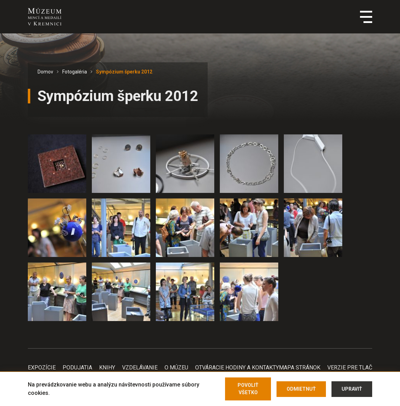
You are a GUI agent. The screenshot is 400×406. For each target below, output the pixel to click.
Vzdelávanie (140, 367)
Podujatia (77, 367)
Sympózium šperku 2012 (124, 72)
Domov (45, 72)
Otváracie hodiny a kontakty (237, 367)
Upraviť (352, 389)
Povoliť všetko (248, 388)
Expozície (42, 367)
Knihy (107, 367)
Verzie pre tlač (349, 367)
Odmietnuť (301, 389)
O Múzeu (176, 367)
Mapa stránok (299, 367)
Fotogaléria (74, 72)
